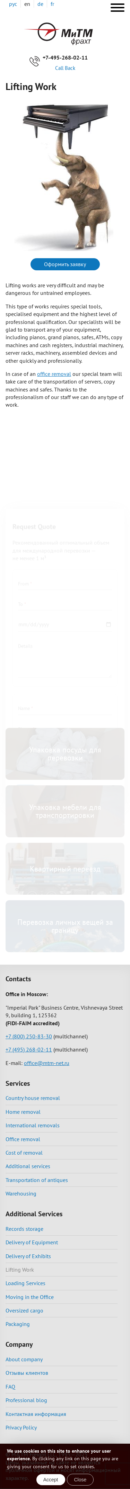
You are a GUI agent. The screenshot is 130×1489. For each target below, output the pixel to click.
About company (24, 1359)
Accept (50, 1479)
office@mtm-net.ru (46, 1062)
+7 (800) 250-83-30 (29, 1036)
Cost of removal (24, 1152)
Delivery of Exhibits (28, 1256)
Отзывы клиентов (27, 1372)
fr (52, 3)
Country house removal (33, 1097)
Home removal (23, 1111)
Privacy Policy (21, 1427)
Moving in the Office (30, 1296)
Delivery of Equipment (32, 1242)
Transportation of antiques (37, 1179)
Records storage (24, 1228)
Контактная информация (36, 1413)
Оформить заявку (65, 264)
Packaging (18, 1323)
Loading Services (25, 1283)
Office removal (23, 1139)
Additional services (28, 1166)
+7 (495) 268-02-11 (29, 1049)
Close (80, 1479)
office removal (54, 373)
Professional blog (26, 1400)
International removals (33, 1125)
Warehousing (21, 1193)
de (40, 3)
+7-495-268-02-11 (65, 57)
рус (13, 3)
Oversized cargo (24, 1310)
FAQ (10, 1386)
